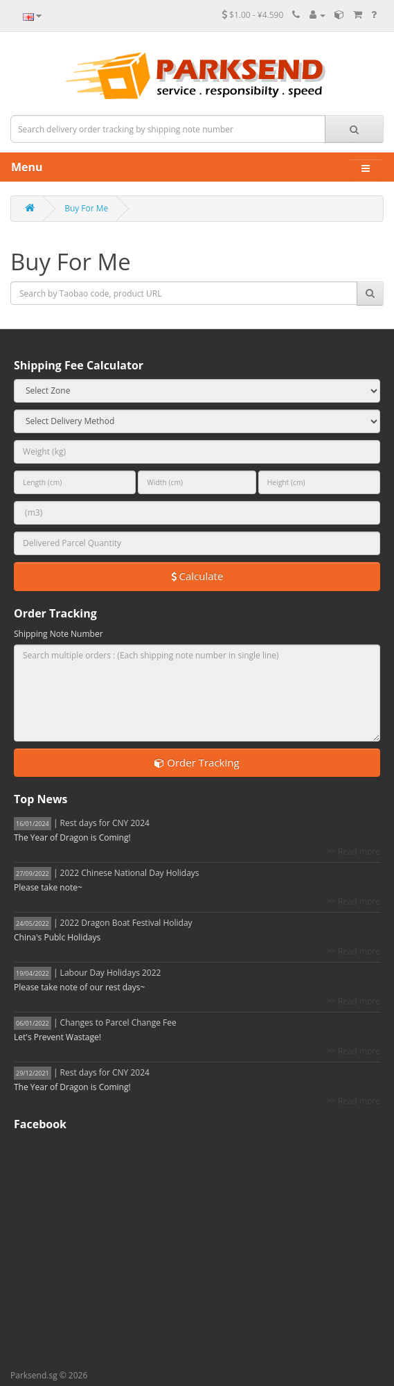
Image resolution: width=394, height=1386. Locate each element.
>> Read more (353, 851)
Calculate (197, 576)
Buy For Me (86, 208)
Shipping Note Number (58, 634)
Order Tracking (196, 762)
